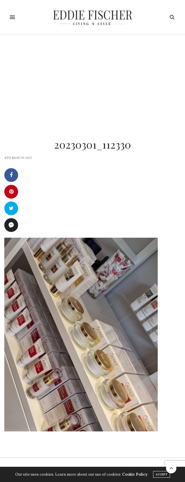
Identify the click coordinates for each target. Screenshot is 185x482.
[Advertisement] (92, 78)
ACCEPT (161, 474)
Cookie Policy (134, 474)
